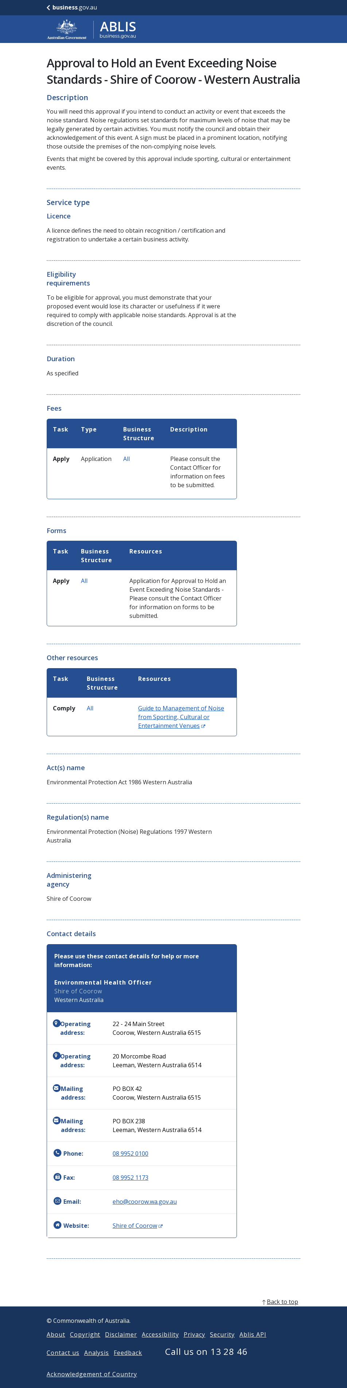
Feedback (128, 1364)
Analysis (96, 1364)
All (126, 459)
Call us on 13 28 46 (206, 1363)
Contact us (63, 1364)
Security (222, 1346)
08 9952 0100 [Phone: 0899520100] (130, 1154)
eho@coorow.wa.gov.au (145, 1202)
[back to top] (173, 1313)
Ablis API (252, 1346)
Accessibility (160, 1346)
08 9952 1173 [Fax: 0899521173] (130, 1178)
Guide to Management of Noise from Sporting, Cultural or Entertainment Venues (181, 717)
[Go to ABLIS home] (91, 29)
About (56, 1346)
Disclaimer (121, 1346)
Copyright (85, 1346)
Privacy (195, 1346)
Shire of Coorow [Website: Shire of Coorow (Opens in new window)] (138, 1225)
